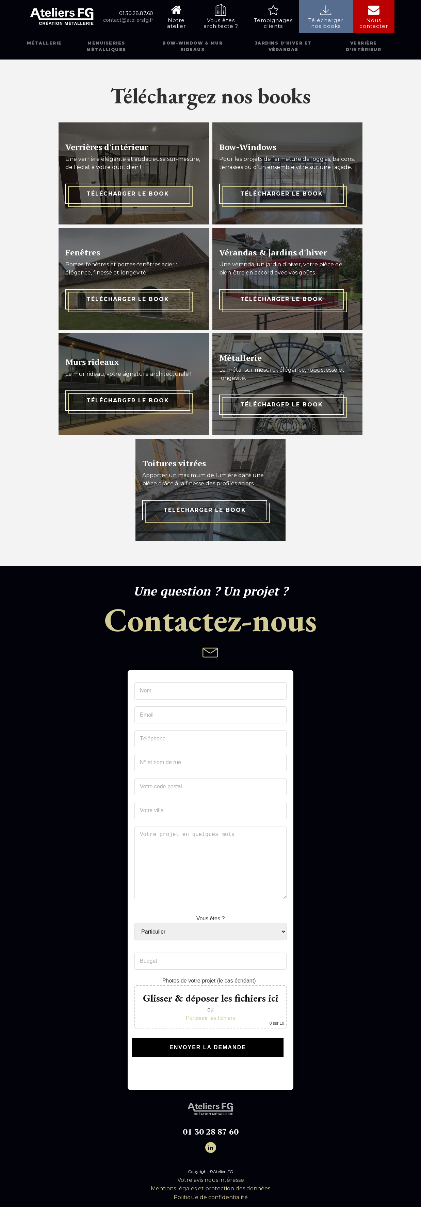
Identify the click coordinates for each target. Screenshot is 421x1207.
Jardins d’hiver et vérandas (283, 46)
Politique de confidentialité (211, 1197)
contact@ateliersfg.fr (128, 20)
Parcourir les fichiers (210, 1018)
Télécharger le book (127, 193)
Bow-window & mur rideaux (192, 46)
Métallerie (44, 43)
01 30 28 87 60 (211, 1132)
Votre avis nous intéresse (210, 1180)
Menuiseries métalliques (106, 46)
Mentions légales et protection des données (210, 1188)
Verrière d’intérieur (364, 46)
